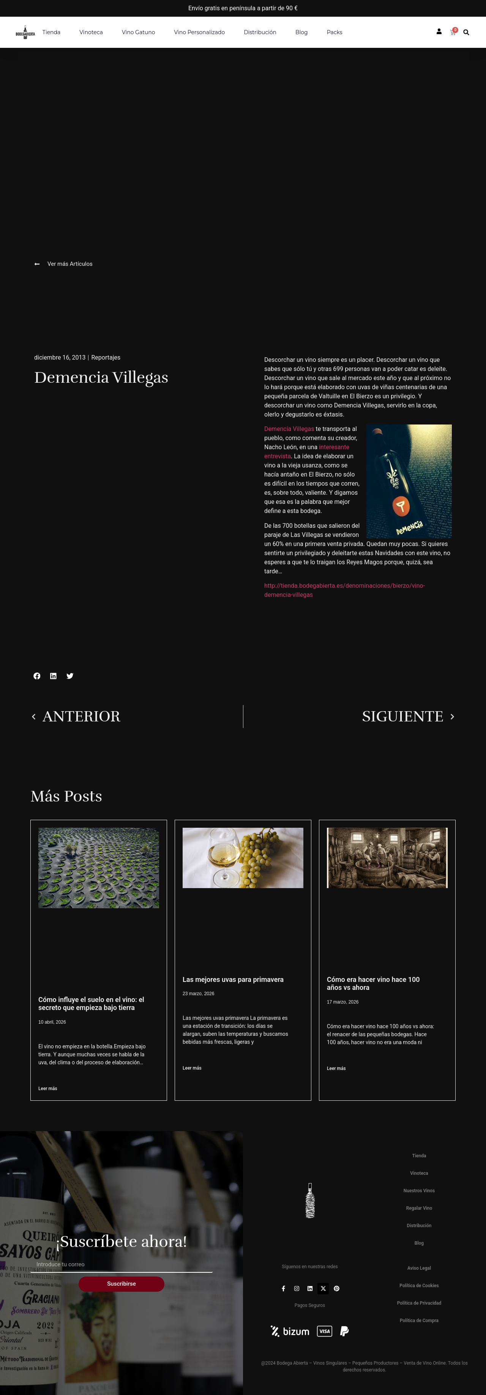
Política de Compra (419, 1320)
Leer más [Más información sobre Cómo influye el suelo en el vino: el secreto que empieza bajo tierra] (47, 1088)
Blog (301, 32)
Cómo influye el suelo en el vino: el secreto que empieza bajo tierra (91, 1004)
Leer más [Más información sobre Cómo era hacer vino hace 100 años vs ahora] (336, 1068)
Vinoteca (91, 32)
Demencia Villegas (289, 428)
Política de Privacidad (419, 1303)
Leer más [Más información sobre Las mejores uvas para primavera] (192, 1068)
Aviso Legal (419, 1268)
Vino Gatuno (138, 32)
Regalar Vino (419, 1208)
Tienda (51, 32)
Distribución (260, 32)
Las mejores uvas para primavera (233, 979)
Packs (334, 32)
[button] (466, 32)
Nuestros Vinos (419, 1190)
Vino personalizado (199, 32)
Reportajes (105, 357)
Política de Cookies (419, 1285)
